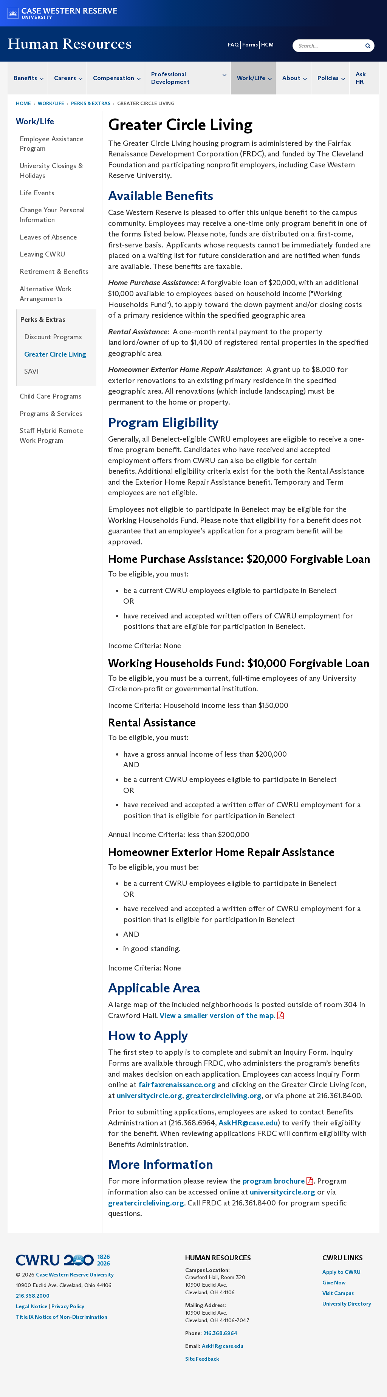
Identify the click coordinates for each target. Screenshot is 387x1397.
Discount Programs (53, 337)
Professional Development (191, 74)
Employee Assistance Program (52, 144)
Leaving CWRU (42, 254)
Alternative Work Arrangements (45, 294)
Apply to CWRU (341, 1272)
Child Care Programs (51, 396)
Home (23, 103)
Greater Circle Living (55, 354)
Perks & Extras (90, 103)
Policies (333, 78)
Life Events (37, 193)
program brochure (274, 1180)
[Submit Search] (367, 45)
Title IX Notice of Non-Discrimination (61, 1317)
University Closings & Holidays (51, 171)
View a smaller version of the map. (217, 1015)
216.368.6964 (220, 1333)
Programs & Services (51, 414)
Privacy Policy (67, 1306)
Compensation (119, 78)
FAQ (233, 44)
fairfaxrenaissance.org (176, 1084)
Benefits (31, 78)
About (296, 78)
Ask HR (361, 78)
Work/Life (256, 78)
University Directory (346, 1303)
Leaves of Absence (48, 237)
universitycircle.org (149, 1095)
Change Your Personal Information (52, 215)
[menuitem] (28, 78)
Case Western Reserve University (75, 1274)
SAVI (31, 371)
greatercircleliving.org (224, 1095)
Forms (250, 44)
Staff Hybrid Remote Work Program (51, 436)
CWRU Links (342, 1258)
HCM (267, 44)
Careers (70, 78)
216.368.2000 (33, 1295)
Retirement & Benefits (54, 271)
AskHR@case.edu (248, 1122)
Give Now (333, 1282)
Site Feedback (202, 1358)
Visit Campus (338, 1293)
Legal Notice (31, 1306)
